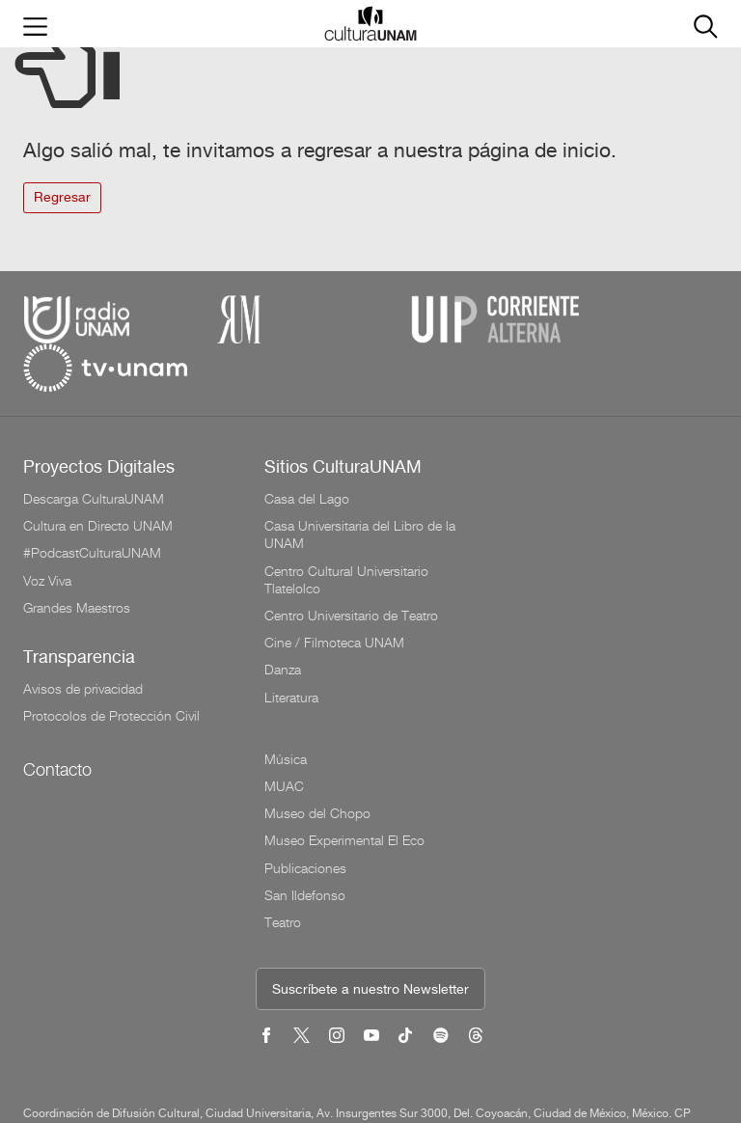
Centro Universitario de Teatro (351, 567)
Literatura (291, 649)
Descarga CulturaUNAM (93, 450)
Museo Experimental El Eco (586, 532)
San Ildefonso (546, 586)
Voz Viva (47, 532)
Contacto (57, 721)
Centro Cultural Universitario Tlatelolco (346, 531)
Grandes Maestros (76, 559)
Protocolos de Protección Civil (111, 667)
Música (527, 450)
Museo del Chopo (559, 504)
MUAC (525, 477)
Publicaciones (547, 559)
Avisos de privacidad (83, 640)
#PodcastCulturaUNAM (92, 504)
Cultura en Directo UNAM (98, 477)
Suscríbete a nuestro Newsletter (370, 818)
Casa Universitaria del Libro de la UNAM (359, 486)
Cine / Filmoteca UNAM (334, 594)
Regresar (62, 198)
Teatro (524, 613)
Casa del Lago (306, 450)
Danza (282, 621)
